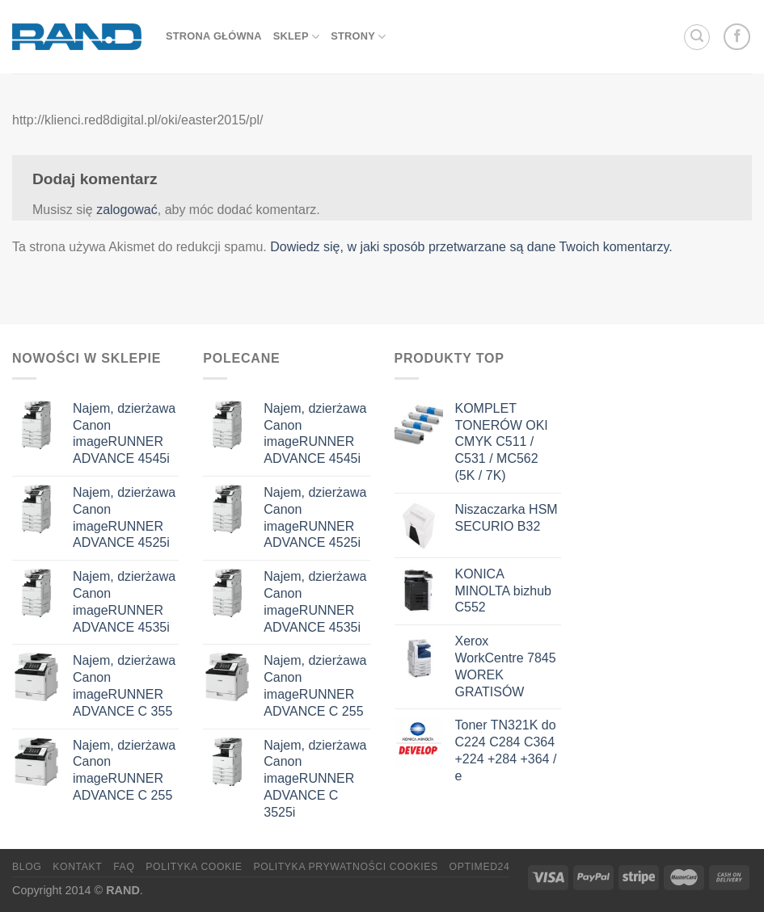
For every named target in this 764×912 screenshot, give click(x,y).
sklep (296, 36)
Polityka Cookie (194, 866)
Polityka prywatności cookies (345, 866)
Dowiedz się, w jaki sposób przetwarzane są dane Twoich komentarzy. (471, 247)
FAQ (123, 866)
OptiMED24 (480, 866)
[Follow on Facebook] (737, 36)
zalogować (127, 209)
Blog (26, 866)
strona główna (214, 36)
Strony (358, 36)
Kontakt (77, 866)
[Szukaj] (697, 37)
